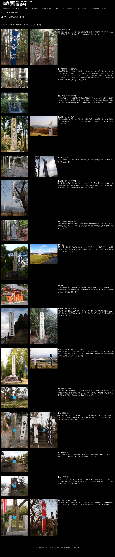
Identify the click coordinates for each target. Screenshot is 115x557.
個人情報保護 (40, 548)
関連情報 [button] (70, 9)
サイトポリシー (50, 548)
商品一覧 (35, 9)
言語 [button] (105, 8)
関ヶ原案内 (16, 9)
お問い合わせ (95, 9)
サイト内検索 (82, 9)
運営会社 (76, 548)
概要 (26, 9)
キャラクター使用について (64, 548)
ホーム (3, 13)
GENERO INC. (56, 553)
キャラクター (46, 9)
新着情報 (6, 9)
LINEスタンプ (59, 9)
